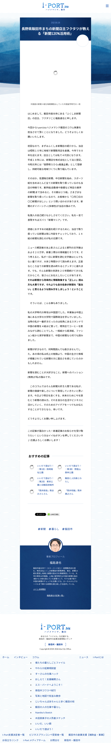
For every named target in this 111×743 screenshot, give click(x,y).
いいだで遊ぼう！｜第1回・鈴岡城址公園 (45, 469)
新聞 (42, 529)
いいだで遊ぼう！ (44, 729)
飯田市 (67, 529)
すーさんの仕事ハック (46, 673)
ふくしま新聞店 (39, 589)
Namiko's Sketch (43, 712)
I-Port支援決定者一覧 (13, 734)
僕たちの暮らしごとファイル (50, 662)
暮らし (54, 529)
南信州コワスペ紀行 (45, 690)
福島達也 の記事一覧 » (55, 595)
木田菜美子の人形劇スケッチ (50, 718)
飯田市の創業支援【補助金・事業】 (87, 734)
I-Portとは (98, 657)
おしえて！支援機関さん (48, 679)
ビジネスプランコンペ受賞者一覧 (46, 734)
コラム (35, 657)
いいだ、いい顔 (43, 723)
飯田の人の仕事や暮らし (48, 707)
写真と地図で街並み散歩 (48, 695)
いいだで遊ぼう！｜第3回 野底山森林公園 (73, 469)
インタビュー (21, 657)
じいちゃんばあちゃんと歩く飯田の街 (55, 701)
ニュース (83, 657)
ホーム (5, 657)
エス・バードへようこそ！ (49, 684)
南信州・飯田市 (55, 644)
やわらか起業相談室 (45, 668)
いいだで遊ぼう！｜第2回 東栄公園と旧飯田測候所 (45, 481)
